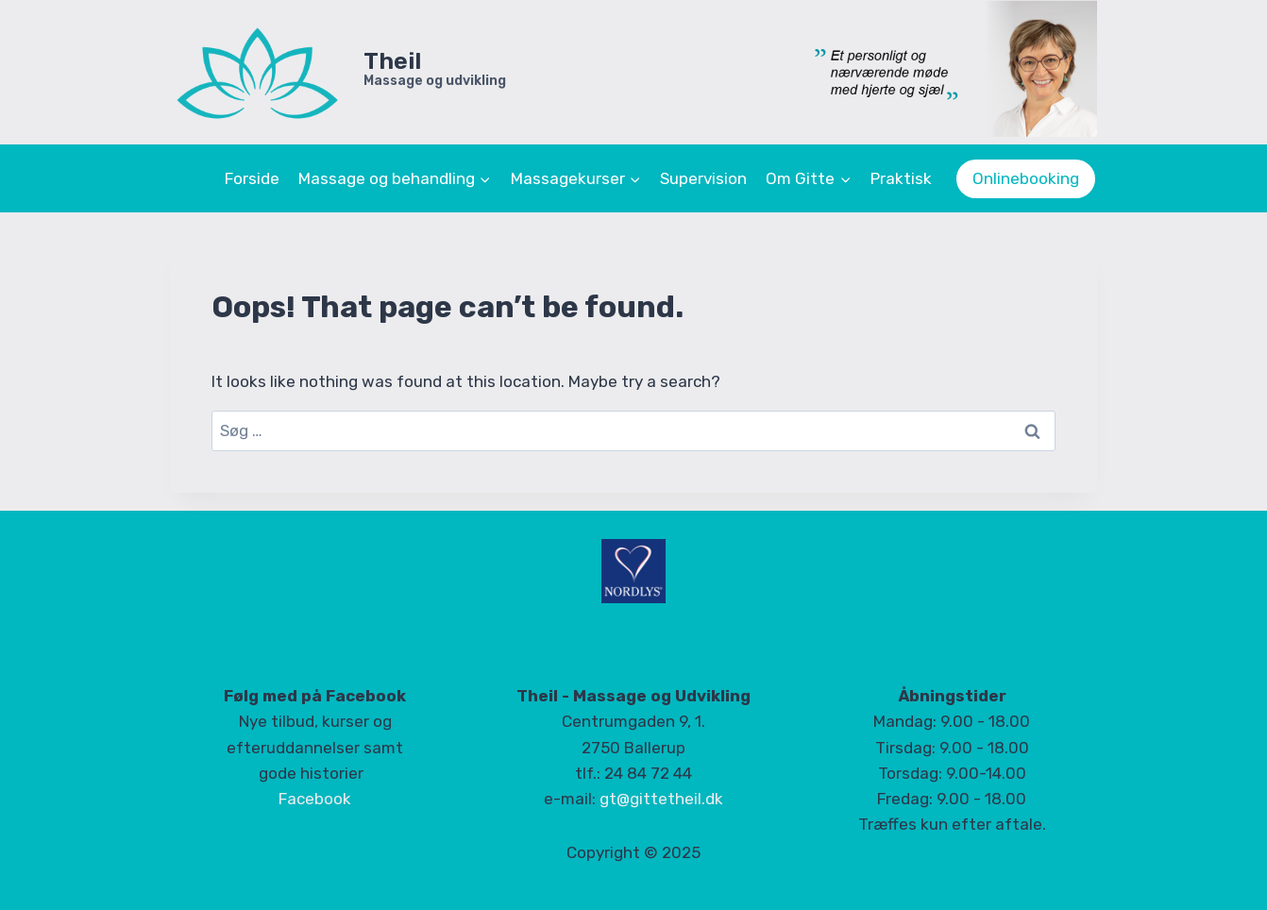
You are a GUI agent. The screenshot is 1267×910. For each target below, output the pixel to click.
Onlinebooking (1025, 178)
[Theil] (338, 73)
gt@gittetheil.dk (661, 798)
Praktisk (901, 178)
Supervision (703, 178)
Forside (252, 178)
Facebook (315, 798)
